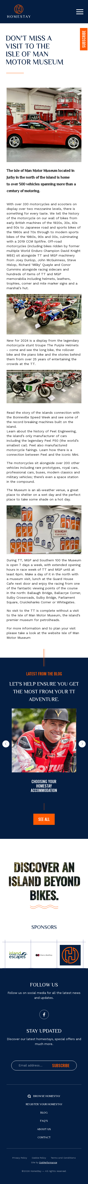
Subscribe (60, 1065)
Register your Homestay (44, 1104)
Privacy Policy (19, 1157)
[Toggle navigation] (79, 11)
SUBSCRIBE (84, 39)
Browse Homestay (46, 1096)
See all (44, 819)
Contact (44, 1137)
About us (44, 1129)
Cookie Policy (39, 1157)
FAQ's (44, 1121)
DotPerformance (48, 1162)
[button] (5, 743)
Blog (44, 1113)
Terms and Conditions (63, 1157)
